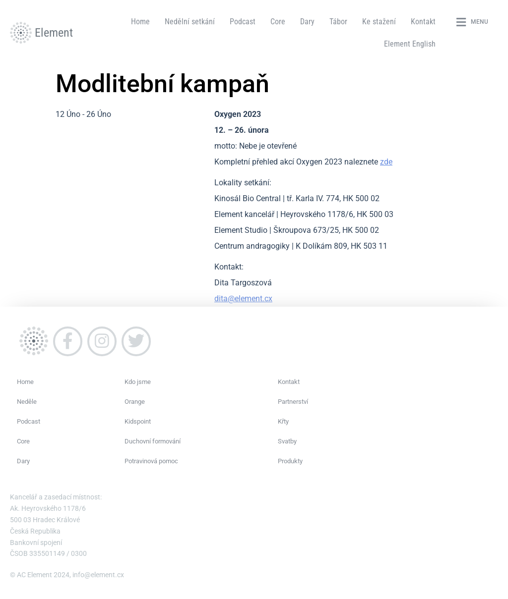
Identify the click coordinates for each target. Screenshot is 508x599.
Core (277, 21)
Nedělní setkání (190, 21)
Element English (410, 44)
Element (54, 33)
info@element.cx (98, 575)
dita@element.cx (243, 298)
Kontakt (423, 21)
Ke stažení (379, 21)
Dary (307, 21)
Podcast (242, 21)
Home (140, 21)
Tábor (338, 21)
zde (386, 161)
